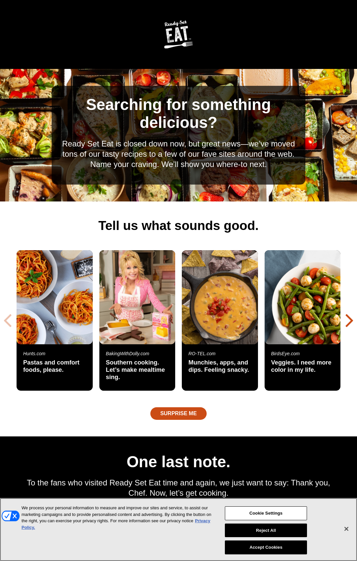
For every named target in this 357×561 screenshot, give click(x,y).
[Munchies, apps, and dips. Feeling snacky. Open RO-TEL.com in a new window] (220, 320)
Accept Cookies (265, 547)
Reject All (266, 530)
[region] (178, 529)
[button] (349, 320)
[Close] (346, 529)
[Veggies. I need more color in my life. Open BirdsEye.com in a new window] (303, 320)
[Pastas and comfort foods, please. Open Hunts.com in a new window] (55, 320)
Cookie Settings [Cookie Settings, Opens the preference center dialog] (265, 513)
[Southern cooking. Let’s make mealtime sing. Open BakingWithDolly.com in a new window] (137, 320)
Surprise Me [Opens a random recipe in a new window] (178, 413)
